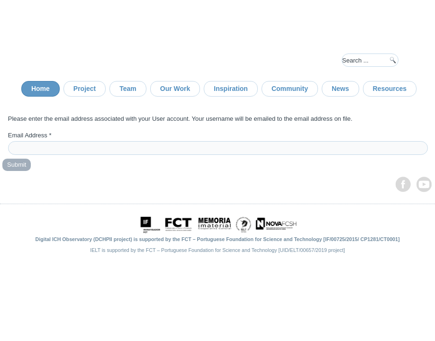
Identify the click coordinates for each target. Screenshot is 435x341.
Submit (16, 164)
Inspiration (231, 88)
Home (40, 88)
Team (127, 88)
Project (84, 88)
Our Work (175, 88)
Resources (390, 88)
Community (290, 88)
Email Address (30, 135)
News (340, 88)
